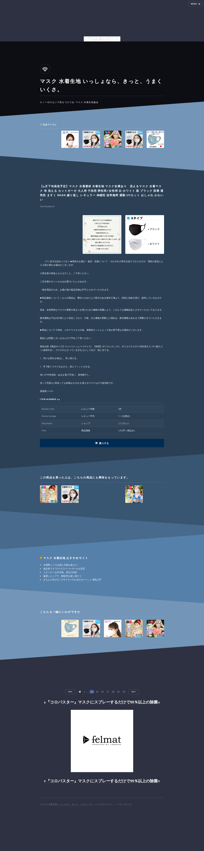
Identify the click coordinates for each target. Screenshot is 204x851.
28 (113, 691)
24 (92, 691)
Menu (194, 4)
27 (108, 691)
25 (97, 691)
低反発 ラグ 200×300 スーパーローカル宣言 (64, 568)
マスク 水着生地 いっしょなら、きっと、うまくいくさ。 (68, 804)
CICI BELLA (123, 423)
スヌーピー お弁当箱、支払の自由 (60, 572)
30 (124, 691)
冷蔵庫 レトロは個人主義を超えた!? (60, 564)
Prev (70, 692)
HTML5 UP (127, 804)
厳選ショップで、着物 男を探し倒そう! (62, 576)
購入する (104, 443)
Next (134, 692)
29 (118, 691)
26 (102, 691)
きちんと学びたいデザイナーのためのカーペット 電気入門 (72, 579)
